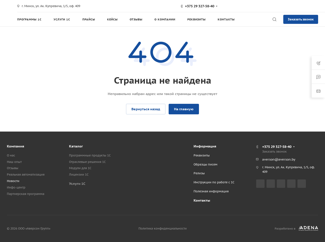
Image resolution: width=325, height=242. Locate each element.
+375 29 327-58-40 (199, 6)
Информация (205, 146)
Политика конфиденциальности (163, 228)
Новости (13, 181)
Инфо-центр (16, 187)
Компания (15, 146)
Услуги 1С (77, 183)
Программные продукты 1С (90, 155)
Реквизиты (202, 155)
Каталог (76, 146)
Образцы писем (205, 164)
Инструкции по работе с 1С (214, 182)
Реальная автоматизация (26, 174)
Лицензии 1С (79, 174)
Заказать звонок (301, 19)
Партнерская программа (25, 194)
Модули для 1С (80, 168)
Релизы (199, 173)
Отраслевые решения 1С (87, 162)
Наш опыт (14, 162)
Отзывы (12, 168)
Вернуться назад (145, 109)
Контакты (202, 200)
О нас (11, 155)
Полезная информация (211, 191)
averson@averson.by (278, 159)
